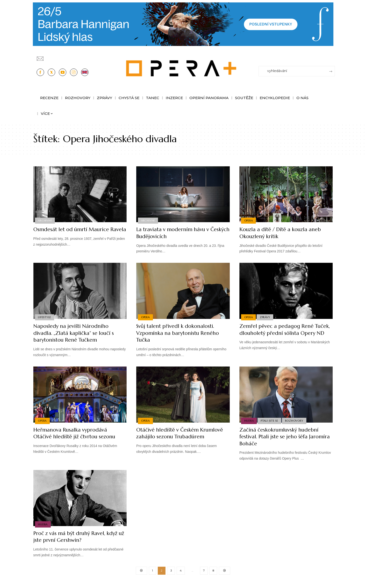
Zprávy (265, 317)
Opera (248, 220)
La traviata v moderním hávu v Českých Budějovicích (174, 233)
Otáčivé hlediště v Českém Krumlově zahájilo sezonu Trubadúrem (181, 433)
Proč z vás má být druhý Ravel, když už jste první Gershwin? (77, 536)
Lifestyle (44, 317)
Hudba (249, 420)
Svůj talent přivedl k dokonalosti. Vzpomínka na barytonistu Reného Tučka (179, 333)
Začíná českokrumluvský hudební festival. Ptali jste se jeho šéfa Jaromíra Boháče (279, 436)
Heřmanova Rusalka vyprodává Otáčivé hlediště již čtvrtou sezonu (76, 433)
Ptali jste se (269, 420)
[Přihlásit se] (332, 56)
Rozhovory (295, 420)
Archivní (45, 220)
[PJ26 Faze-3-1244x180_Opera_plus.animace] (183, 24)
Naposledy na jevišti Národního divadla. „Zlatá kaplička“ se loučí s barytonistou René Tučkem (74, 333)
